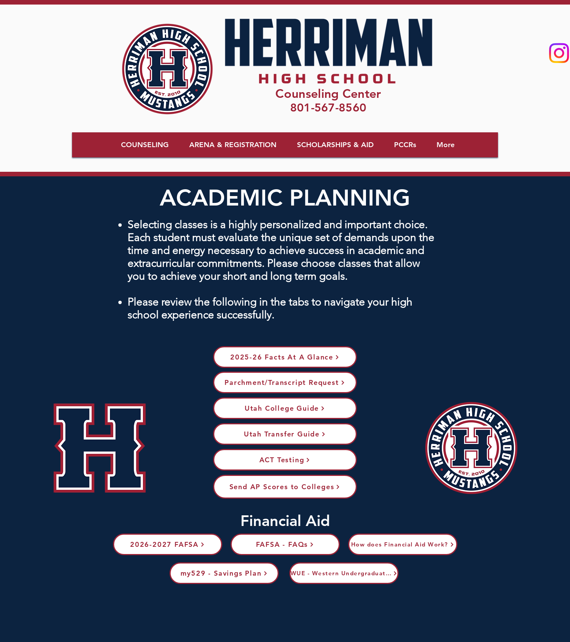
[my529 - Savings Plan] (224, 573)
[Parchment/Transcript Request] (285, 382)
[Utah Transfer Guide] (285, 434)
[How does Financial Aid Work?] (402, 544)
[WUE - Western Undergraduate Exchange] (344, 573)
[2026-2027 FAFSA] (167, 544)
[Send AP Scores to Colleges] (285, 487)
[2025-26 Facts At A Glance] (285, 357)
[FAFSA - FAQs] (285, 544)
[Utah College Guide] (285, 408)
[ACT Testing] (285, 460)
